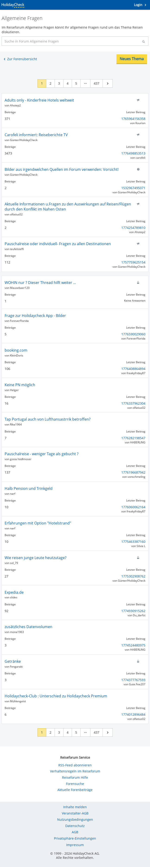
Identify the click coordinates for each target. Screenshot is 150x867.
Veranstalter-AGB (75, 813)
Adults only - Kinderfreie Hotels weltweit (39, 100)
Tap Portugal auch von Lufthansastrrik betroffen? (48, 419)
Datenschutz (75, 826)
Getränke (13, 661)
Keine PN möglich (20, 384)
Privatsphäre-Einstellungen (75, 838)
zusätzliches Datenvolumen (28, 626)
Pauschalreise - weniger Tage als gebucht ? (41, 453)
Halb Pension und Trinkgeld (29, 488)
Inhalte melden (75, 807)
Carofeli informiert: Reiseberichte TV (36, 134)
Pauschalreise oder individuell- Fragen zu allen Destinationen (58, 243)
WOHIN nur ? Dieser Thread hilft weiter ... (40, 282)
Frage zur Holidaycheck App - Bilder (35, 315)
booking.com (16, 350)
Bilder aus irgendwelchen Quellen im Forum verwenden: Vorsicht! (62, 169)
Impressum (75, 845)
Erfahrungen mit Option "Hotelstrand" (38, 523)
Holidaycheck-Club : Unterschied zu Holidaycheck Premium (56, 696)
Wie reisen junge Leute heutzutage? (35, 557)
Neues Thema (132, 58)
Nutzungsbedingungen (75, 819)
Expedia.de (14, 592)
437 (96, 83)
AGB (75, 832)
